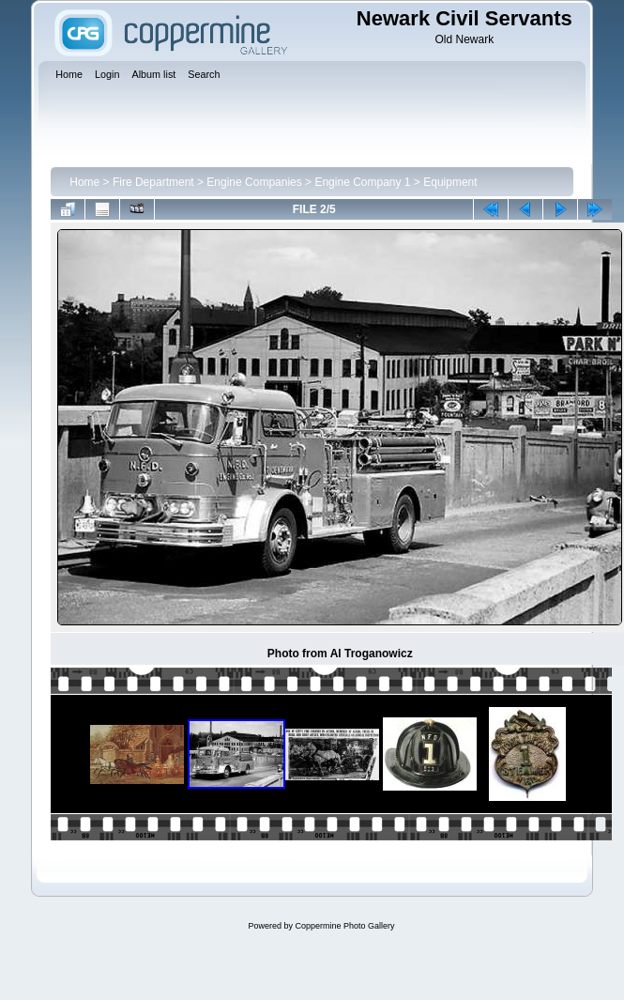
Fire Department (153, 182)
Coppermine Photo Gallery (344, 926)
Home (84, 182)
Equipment (450, 182)
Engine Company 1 (362, 182)
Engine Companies (253, 182)
